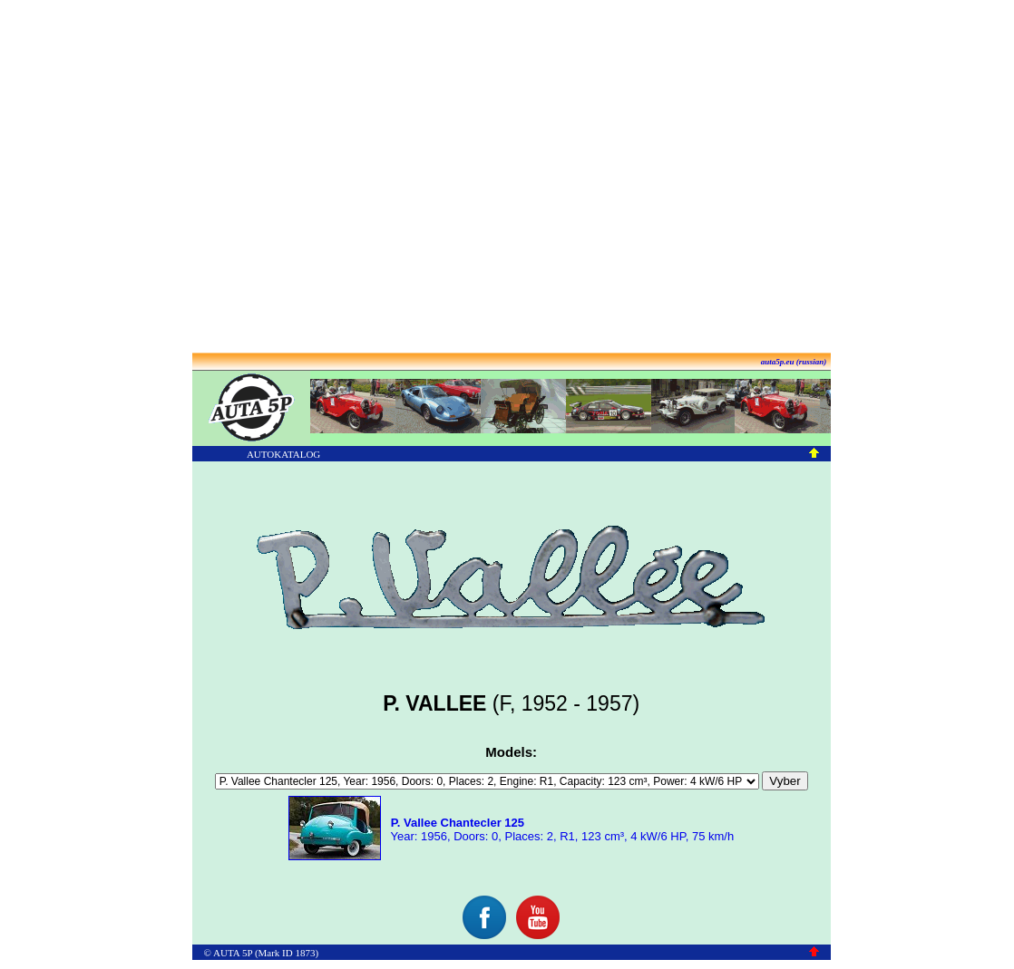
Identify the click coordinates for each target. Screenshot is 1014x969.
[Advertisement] (504, 177)
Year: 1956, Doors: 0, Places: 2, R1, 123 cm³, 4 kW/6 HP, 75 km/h (560, 829)
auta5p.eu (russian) (794, 361)
